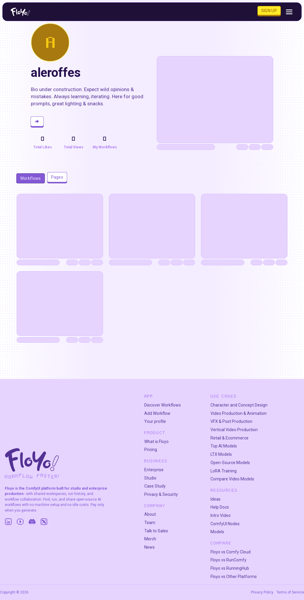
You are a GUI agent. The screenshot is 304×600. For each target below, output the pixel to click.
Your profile (155, 421)
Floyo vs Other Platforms (233, 576)
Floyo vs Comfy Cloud (230, 552)
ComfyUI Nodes (225, 523)
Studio (150, 478)
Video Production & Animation (238, 413)
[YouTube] (20, 521)
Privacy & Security (161, 494)
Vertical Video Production (234, 429)
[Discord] (32, 521)
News (149, 547)
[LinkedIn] (8, 521)
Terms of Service (290, 592)
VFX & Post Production (231, 421)
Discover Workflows (162, 405)
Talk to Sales (156, 530)
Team (149, 522)
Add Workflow (157, 413)
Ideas (215, 499)
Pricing (150, 449)
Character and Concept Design (238, 405)
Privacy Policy (262, 592)
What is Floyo (156, 441)
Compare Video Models (232, 479)
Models (217, 531)
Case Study (155, 486)
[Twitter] (44, 521)
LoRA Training (223, 471)
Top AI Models (223, 446)
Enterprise (154, 469)
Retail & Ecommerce (229, 438)
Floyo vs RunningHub (229, 568)
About (150, 514)
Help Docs (219, 507)
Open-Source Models (230, 462)
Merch (150, 538)
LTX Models (221, 454)
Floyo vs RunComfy (228, 560)
